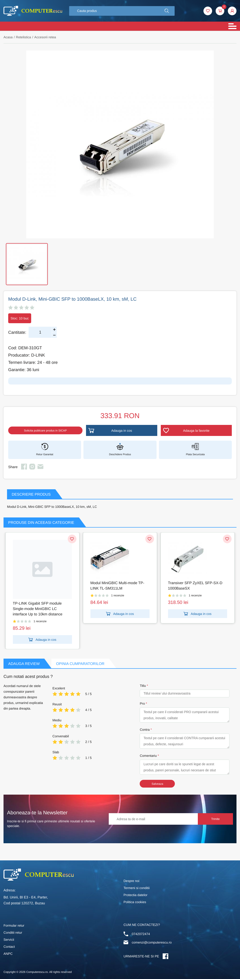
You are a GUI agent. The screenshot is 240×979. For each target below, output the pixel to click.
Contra (145, 729)
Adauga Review (24, 664)
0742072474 (141, 934)
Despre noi (131, 881)
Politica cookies (135, 902)
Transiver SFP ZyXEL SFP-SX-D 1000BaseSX (195, 586)
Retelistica (23, 37)
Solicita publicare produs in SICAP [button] (45, 430)
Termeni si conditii (137, 888)
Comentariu (148, 756)
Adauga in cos (42, 639)
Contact (9, 946)
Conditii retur (13, 932)
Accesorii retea (45, 37)
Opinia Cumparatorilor (80, 664)
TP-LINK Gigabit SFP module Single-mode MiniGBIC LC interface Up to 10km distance (38, 609)
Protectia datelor (135, 895)
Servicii (9, 939)
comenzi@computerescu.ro (152, 942)
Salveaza (157, 783)
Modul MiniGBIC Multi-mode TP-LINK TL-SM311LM (117, 586)
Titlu (143, 686)
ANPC (8, 954)
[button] (167, 11)
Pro (142, 703)
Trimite (215, 819)
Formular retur (14, 925)
